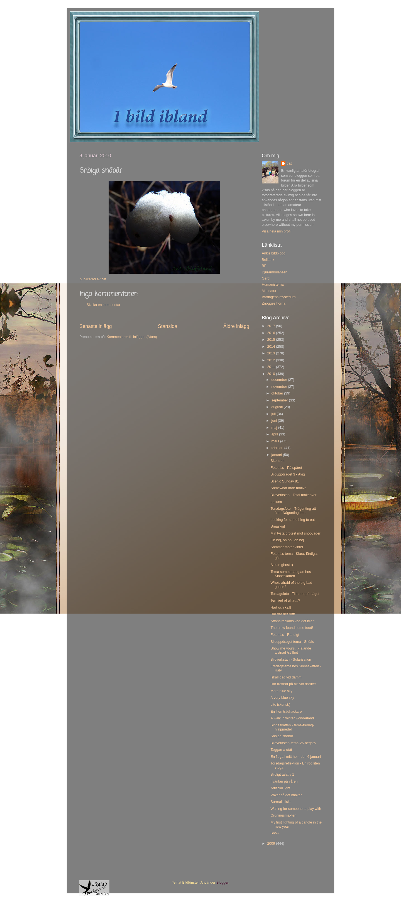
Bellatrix (268, 260)
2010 (271, 374)
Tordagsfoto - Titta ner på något (294, 594)
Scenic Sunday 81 (284, 481)
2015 (271, 340)
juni (275, 421)
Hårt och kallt (280, 607)
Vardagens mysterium (279, 297)
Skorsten (277, 461)
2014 (271, 347)
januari (277, 455)
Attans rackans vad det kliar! (292, 621)
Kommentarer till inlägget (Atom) (132, 337)
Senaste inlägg (95, 326)
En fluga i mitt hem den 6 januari (295, 757)
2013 (271, 353)
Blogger (222, 882)
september (280, 400)
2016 (271, 333)
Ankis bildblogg (273, 253)
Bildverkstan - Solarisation (290, 659)
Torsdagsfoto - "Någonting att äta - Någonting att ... (293, 511)
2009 (271, 843)
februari (278, 448)
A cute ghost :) (281, 565)
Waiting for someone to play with (295, 809)
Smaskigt (277, 526)
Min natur (269, 291)
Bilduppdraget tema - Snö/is (292, 642)
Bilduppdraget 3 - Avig (287, 474)
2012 (271, 360)
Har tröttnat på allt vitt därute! (293, 684)
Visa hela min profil (276, 231)
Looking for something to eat (292, 520)
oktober (278, 393)
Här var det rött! (282, 614)
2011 (271, 367)
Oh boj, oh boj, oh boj (287, 540)
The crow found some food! (291, 628)
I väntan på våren (283, 781)
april (275, 434)
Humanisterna (272, 284)
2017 (271, 326)
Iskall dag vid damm (285, 677)
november (280, 387)
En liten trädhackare (286, 712)
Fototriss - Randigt (284, 635)
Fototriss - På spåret (286, 468)
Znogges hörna (273, 303)
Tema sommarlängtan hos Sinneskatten (290, 574)
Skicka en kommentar (103, 305)
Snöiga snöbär (281, 736)
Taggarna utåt (281, 750)
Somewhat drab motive (288, 488)
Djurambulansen (274, 272)
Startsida (167, 326)
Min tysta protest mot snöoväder (295, 533)
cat (289, 163)
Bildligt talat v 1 (282, 774)
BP (264, 266)
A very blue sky (282, 698)
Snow (274, 833)
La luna (276, 502)
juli (274, 414)
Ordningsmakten (283, 815)
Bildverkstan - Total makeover (293, 495)
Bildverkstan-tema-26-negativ (293, 743)
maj (275, 428)
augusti (278, 407)
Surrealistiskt (280, 802)
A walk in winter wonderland (292, 718)
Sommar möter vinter (286, 547)
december (280, 380)
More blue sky (281, 691)
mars (276, 441)
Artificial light (280, 788)
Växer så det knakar (286, 795)
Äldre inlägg (236, 326)
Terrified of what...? (285, 600)
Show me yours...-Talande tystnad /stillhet (290, 650)
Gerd (266, 278)
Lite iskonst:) (280, 705)
